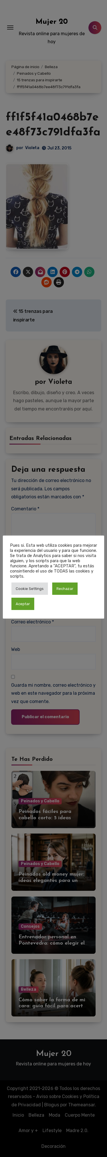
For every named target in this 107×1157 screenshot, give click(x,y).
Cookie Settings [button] (30, 589)
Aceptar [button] (23, 604)
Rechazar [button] (64, 589)
